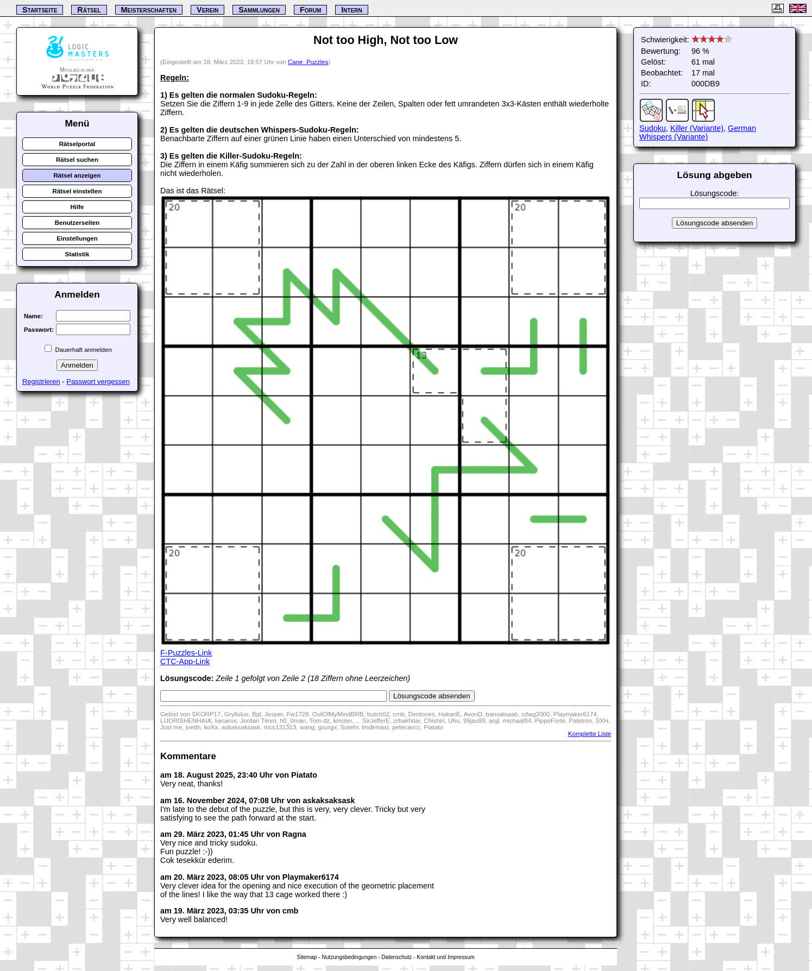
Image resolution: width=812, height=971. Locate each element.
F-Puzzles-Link (186, 652)
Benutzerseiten (77, 222)
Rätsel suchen (77, 159)
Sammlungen (259, 9)
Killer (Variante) (696, 128)
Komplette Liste (589, 733)
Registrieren (41, 381)
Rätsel (88, 9)
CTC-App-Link (185, 661)
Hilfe (77, 207)
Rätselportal (77, 144)
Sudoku (652, 128)
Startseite (39, 9)
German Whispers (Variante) (697, 132)
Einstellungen (77, 238)
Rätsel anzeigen (76, 175)
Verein (207, 9)
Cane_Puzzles (308, 62)
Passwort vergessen (98, 381)
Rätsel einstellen (77, 191)
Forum (310, 9)
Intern (351, 9)
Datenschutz (396, 957)
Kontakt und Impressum (445, 957)
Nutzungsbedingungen (349, 957)
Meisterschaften (149, 9)
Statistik (77, 254)
